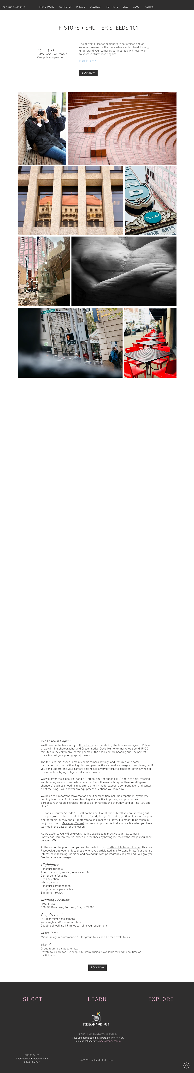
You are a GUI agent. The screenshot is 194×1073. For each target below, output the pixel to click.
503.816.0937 (32, 1062)
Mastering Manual (73, 823)
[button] (47, 7)
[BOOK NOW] (88, 73)
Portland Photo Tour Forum (124, 847)
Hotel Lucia (86, 745)
